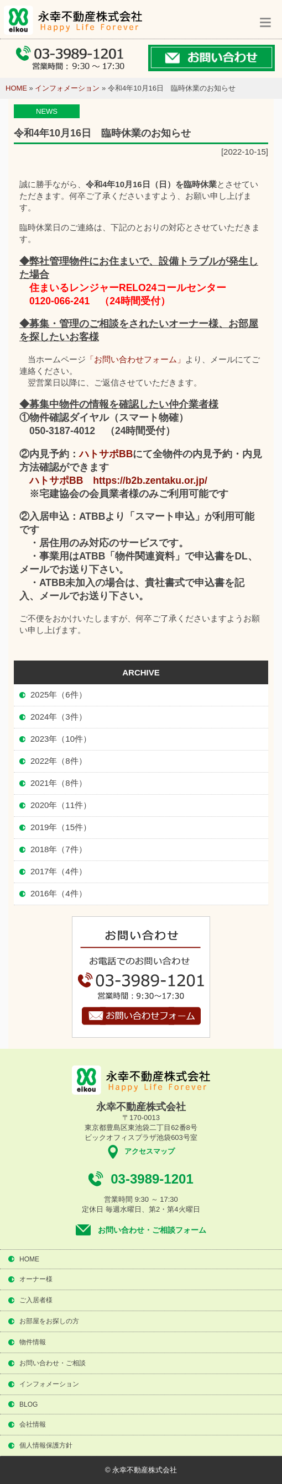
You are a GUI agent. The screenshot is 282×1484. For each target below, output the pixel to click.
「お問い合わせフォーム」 (135, 359)
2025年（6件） (58, 694)
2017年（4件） (58, 871)
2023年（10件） (60, 738)
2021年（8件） (58, 783)
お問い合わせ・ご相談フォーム (152, 1230)
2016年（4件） (58, 893)
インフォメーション (67, 88)
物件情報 (32, 1342)
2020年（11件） (60, 805)
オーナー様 (36, 1279)
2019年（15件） (60, 827)
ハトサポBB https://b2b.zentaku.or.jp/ (118, 480)
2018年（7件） (58, 849)
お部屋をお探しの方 (49, 1321)
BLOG (28, 1404)
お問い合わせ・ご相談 (52, 1363)
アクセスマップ (149, 1151)
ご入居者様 (36, 1300)
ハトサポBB (106, 454)
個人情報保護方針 (45, 1445)
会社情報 (32, 1424)
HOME (16, 88)
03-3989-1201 (152, 1178)
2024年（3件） (58, 716)
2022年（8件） (58, 760)
